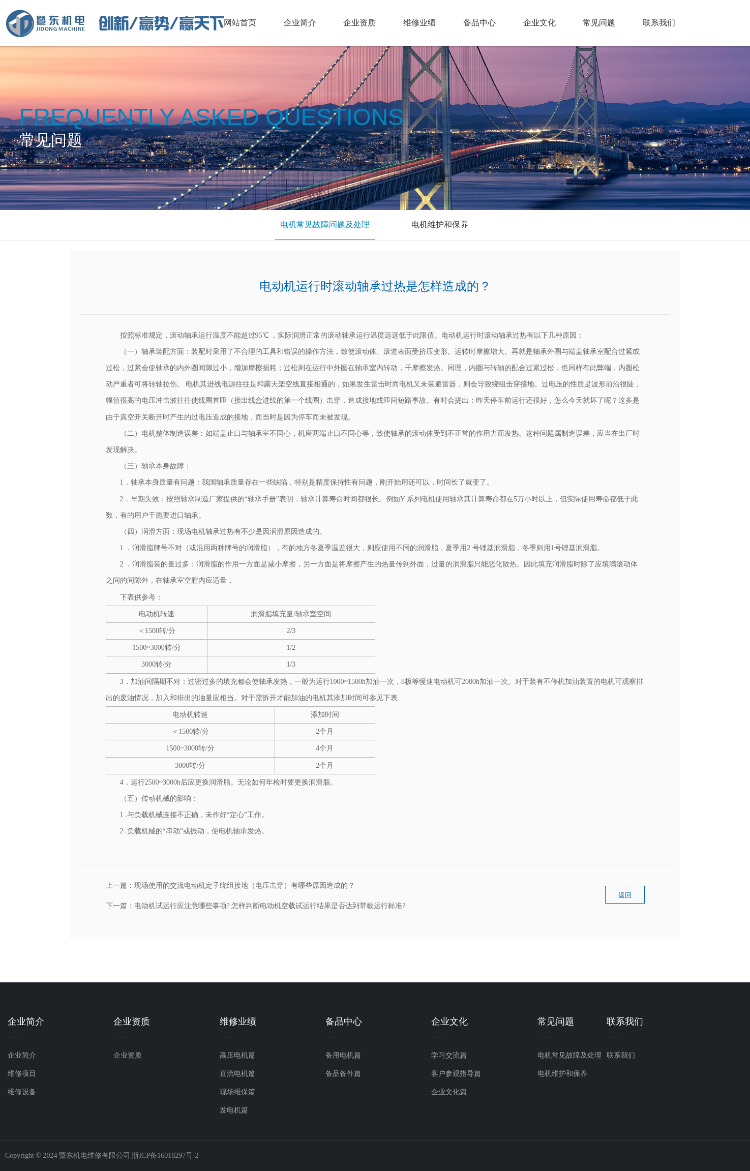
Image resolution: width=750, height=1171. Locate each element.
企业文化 (539, 22)
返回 (625, 899)
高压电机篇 (237, 1055)
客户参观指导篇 (456, 1073)
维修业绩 (419, 22)
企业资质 (359, 22)
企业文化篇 (449, 1092)
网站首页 (240, 22)
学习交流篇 (449, 1055)
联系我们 (659, 22)
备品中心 (479, 22)
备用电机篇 (343, 1055)
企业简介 (300, 22)
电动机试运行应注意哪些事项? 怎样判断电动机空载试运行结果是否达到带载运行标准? (270, 906)
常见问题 (599, 22)
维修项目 (22, 1073)
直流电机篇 (237, 1073)
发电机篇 (234, 1110)
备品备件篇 (343, 1073)
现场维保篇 (237, 1092)
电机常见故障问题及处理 (325, 224)
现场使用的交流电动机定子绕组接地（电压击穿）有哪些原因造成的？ (244, 885)
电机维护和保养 (439, 224)
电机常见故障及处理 (569, 1055)
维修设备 (22, 1092)
